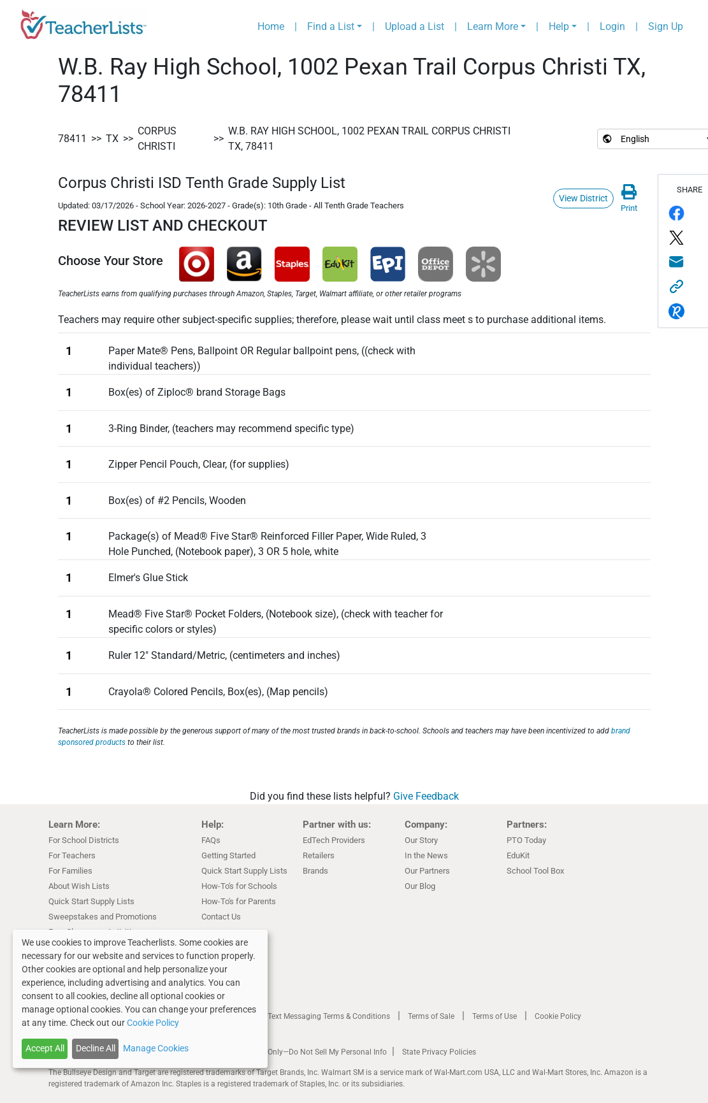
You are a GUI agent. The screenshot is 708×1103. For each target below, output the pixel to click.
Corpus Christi (157, 138)
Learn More (492, 26)
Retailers (319, 855)
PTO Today (526, 840)
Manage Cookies (156, 1048)
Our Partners (427, 871)
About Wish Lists (79, 886)
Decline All (95, 1048)
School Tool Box (535, 871)
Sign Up (665, 26)
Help (559, 26)
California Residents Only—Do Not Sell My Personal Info (292, 1052)
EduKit (518, 855)
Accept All (44, 1048)
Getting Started (228, 855)
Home (270, 26)
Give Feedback (426, 796)
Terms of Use (494, 1016)
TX (112, 139)
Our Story (421, 840)
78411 (72, 139)
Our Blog (420, 886)
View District (583, 198)
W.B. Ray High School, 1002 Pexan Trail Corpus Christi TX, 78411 (369, 138)
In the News (426, 855)
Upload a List (414, 26)
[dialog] (140, 999)
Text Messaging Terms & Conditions (329, 1016)
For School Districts (83, 840)
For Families (70, 871)
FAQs (210, 840)
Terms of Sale (431, 1016)
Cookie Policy (558, 1016)
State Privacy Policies (439, 1052)
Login (612, 26)
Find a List (330, 26)
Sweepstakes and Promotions (102, 916)
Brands (315, 871)
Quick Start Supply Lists (91, 901)
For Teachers (72, 855)
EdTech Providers (334, 840)
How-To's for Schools (239, 886)
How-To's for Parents (238, 901)
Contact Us (221, 916)
